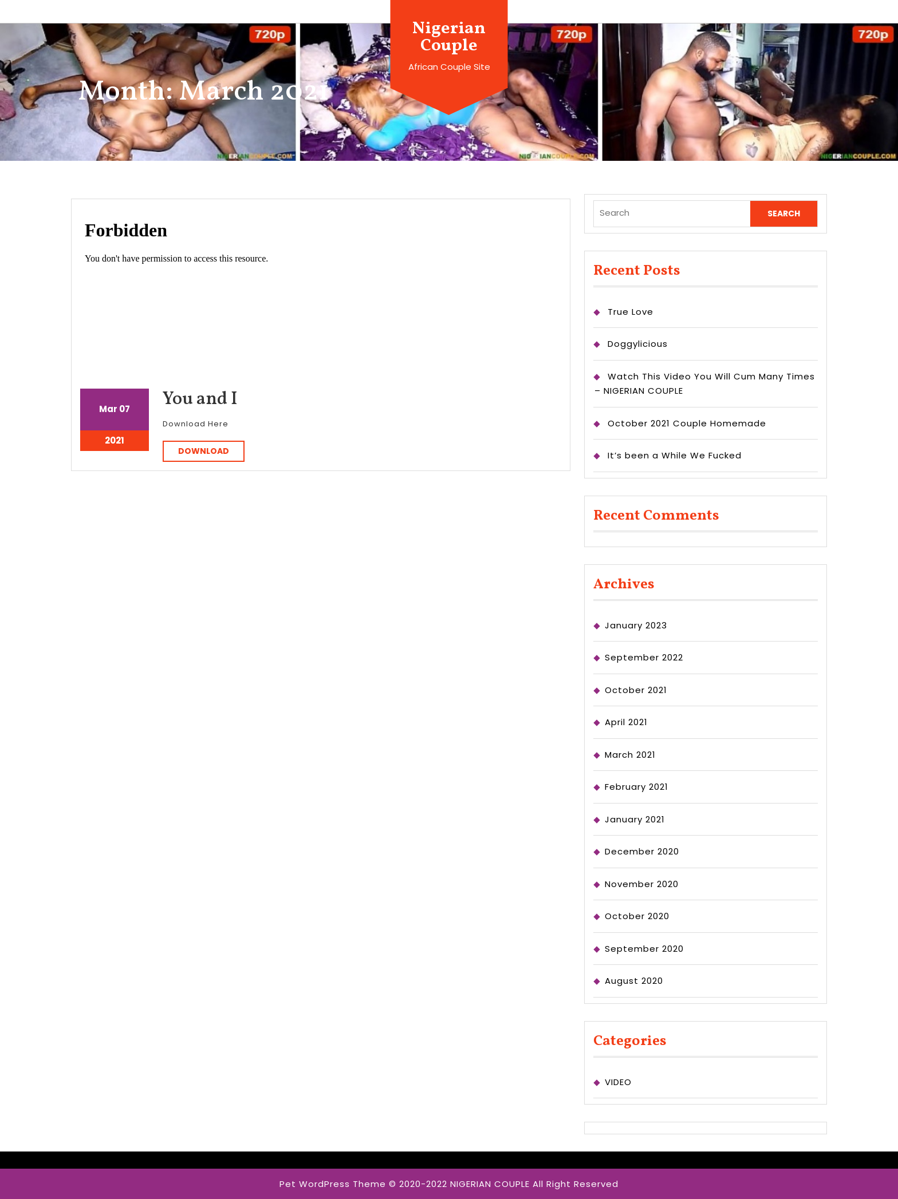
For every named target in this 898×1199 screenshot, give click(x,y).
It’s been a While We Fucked (675, 455)
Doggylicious (638, 344)
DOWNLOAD (211, 451)
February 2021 (636, 787)
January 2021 (635, 819)
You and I (200, 399)
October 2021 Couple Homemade (687, 423)
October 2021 (636, 690)
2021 (114, 440)
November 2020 (642, 884)
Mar (108, 409)
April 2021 (626, 722)
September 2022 (644, 657)
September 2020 (644, 949)
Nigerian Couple (449, 37)
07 (124, 409)
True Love (630, 312)
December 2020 (642, 851)
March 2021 (630, 755)
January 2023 (636, 625)
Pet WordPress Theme (332, 1184)
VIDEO (618, 1082)
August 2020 (634, 981)
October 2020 (637, 916)
